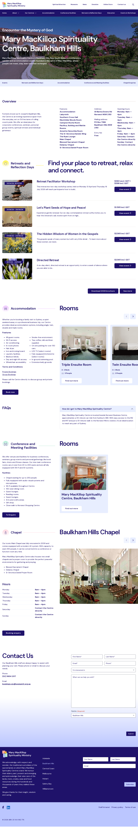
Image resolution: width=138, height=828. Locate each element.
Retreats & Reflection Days (92, 13)
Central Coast (48, 770)
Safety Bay (47, 785)
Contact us (122, 5)
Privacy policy (117, 808)
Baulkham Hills (48, 764)
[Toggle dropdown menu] (18, 13)
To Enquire (11, 516)
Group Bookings (9, 375)
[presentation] (88, 725)
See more (127, 292)
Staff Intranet (104, 808)
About (14, 13)
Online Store (107, 5)
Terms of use (130, 808)
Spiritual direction (59, 5)
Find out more (71, 382)
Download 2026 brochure (103, 292)
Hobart (45, 780)
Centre (78, 712)
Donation (95, 5)
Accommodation (48, 13)
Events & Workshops (128, 13)
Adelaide (46, 759)
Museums (74, 5)
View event (125, 190)
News (85, 5)
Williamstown (48, 790)
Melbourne (47, 775)
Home (4, 13)
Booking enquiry (13, 634)
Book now (10, 393)
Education (111, 13)
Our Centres (29, 13)
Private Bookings (9, 373)
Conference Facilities (68, 13)
